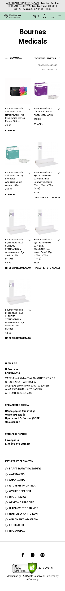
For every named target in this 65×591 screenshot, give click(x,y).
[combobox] (47, 58)
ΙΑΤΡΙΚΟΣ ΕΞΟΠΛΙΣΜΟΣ (23, 508)
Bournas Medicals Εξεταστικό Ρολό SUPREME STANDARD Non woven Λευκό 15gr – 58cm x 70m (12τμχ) (43, 249)
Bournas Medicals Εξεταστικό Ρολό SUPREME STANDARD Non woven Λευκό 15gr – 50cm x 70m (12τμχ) (14, 319)
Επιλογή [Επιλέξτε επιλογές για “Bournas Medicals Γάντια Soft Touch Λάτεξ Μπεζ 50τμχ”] (38, 124)
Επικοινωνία (12, 373)
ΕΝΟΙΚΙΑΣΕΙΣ (17, 525)
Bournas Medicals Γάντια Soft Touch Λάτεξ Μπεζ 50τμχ (43, 111)
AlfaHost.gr (32, 579)
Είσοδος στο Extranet (18, 443)
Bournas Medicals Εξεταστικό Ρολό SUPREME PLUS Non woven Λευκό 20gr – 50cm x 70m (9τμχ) (43, 180)
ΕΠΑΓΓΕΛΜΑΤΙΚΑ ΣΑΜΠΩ (25, 468)
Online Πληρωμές (15, 414)
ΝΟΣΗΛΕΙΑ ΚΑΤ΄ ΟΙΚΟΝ (23, 513)
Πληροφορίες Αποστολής (20, 411)
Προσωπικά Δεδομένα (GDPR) (23, 418)
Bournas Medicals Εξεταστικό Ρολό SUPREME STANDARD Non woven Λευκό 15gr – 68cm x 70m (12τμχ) (14, 249)
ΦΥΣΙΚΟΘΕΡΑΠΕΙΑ (20, 491)
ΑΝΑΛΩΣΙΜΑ (17, 479)
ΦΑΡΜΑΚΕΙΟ (17, 474)
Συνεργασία (12, 440)
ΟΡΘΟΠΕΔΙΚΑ (17, 496)
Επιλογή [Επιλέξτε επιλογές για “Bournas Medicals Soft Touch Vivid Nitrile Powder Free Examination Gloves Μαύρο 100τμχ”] (10, 130)
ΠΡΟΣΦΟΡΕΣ (17, 530)
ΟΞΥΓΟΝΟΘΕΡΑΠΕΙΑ (21, 502)
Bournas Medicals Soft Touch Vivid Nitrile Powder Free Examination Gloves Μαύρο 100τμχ (15, 114)
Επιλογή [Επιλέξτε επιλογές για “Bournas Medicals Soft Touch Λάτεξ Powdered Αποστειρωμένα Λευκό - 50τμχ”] (10, 194)
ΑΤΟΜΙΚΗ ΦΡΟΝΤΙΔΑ (22, 485)
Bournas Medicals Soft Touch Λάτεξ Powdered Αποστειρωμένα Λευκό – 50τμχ (14, 178)
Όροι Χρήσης (12, 422)
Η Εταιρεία (11, 369)
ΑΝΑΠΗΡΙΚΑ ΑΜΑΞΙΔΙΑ (23, 519)
